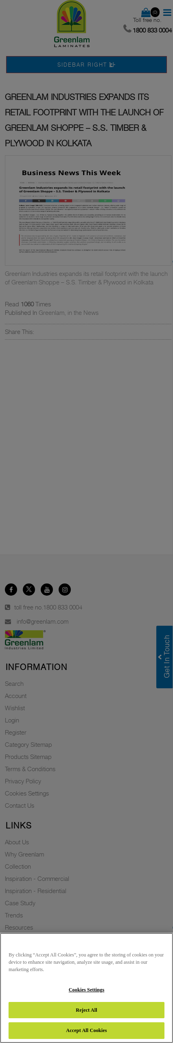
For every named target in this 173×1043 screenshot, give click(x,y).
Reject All (86, 1010)
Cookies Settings (87, 990)
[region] (86, 988)
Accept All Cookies (86, 1030)
